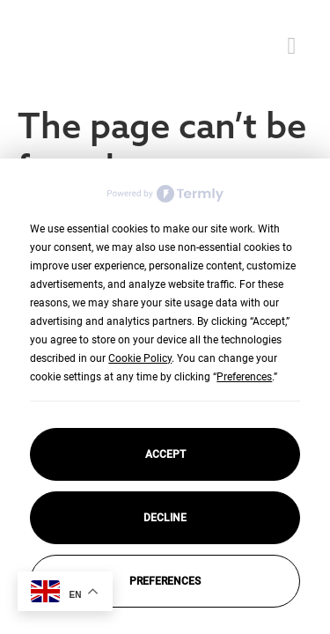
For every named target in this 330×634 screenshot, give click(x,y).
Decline (165, 518)
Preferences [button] (244, 377)
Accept (165, 454)
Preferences (165, 581)
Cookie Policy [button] (140, 358)
